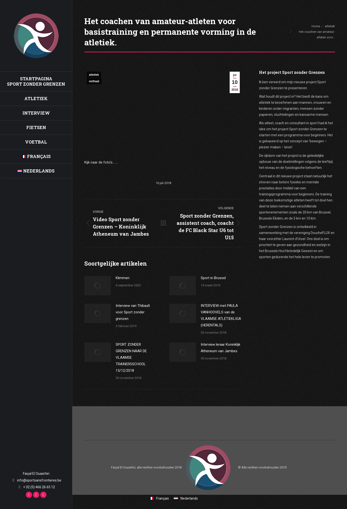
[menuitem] (36, 156)
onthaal (94, 81)
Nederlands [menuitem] (189, 498)
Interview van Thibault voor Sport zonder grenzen (133, 312)
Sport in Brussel (213, 278)
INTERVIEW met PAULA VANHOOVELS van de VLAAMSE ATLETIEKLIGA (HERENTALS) (221, 315)
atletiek (94, 74)
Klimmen (122, 278)
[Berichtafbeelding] (97, 285)
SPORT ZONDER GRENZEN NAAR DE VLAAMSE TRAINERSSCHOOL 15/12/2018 (131, 357)
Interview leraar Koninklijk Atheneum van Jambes (220, 347)
